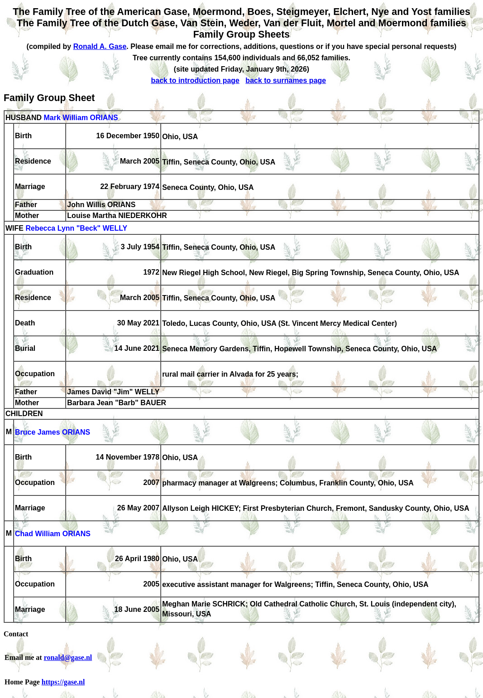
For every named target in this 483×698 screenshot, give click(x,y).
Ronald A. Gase (100, 46)
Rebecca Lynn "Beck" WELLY (76, 229)
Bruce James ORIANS (52, 432)
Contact (16, 634)
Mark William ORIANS (80, 117)
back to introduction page (195, 80)
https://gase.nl (63, 682)
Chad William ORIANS (53, 534)
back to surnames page (285, 80)
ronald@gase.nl (68, 657)
